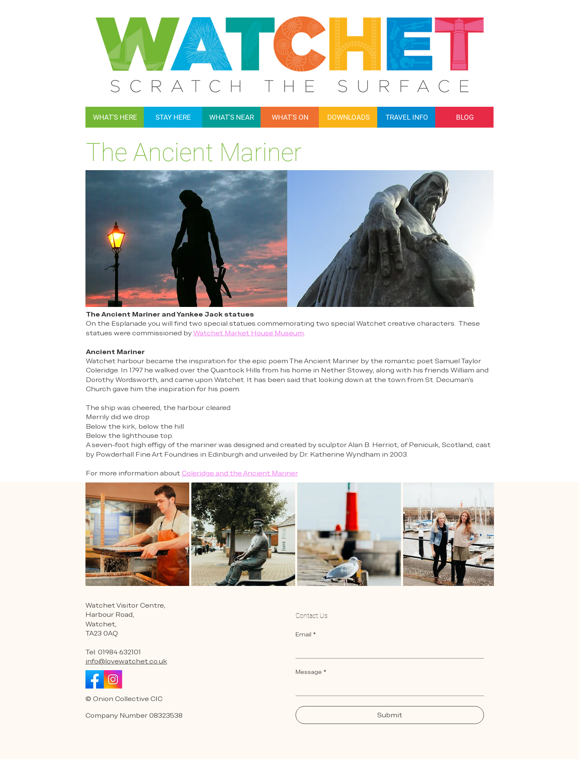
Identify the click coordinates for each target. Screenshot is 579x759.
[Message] (387, 687)
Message (311, 672)
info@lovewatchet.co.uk (126, 661)
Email (306, 634)
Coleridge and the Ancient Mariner (240, 473)
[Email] (387, 649)
